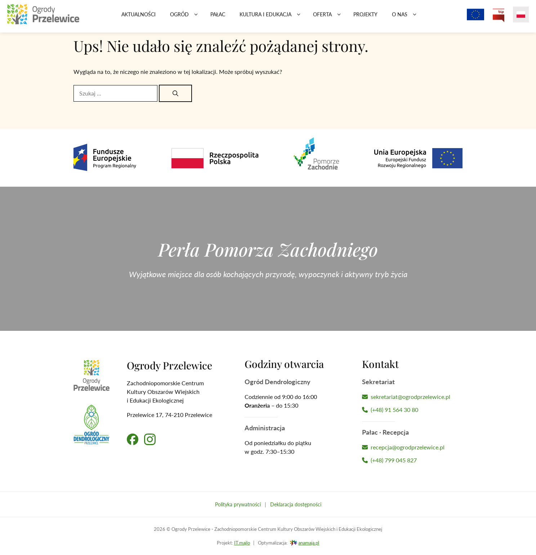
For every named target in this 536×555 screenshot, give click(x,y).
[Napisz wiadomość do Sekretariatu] (412, 396)
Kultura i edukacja (273, 18)
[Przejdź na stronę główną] (43, 18)
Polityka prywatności (238, 504)
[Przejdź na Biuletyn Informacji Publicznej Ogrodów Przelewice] (498, 18)
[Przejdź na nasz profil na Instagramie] (150, 439)
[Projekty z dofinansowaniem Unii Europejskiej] (475, 18)
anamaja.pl (308, 543)
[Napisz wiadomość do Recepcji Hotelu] (412, 447)
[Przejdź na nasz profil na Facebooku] (132, 439)
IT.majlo (242, 543)
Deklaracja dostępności (295, 504)
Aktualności (138, 18)
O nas (407, 18)
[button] (196, 18)
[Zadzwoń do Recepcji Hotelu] (412, 460)
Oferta (329, 18)
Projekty (365, 18)
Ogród (186, 18)
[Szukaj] (175, 93)
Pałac (217, 18)
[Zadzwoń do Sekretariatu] (412, 409)
